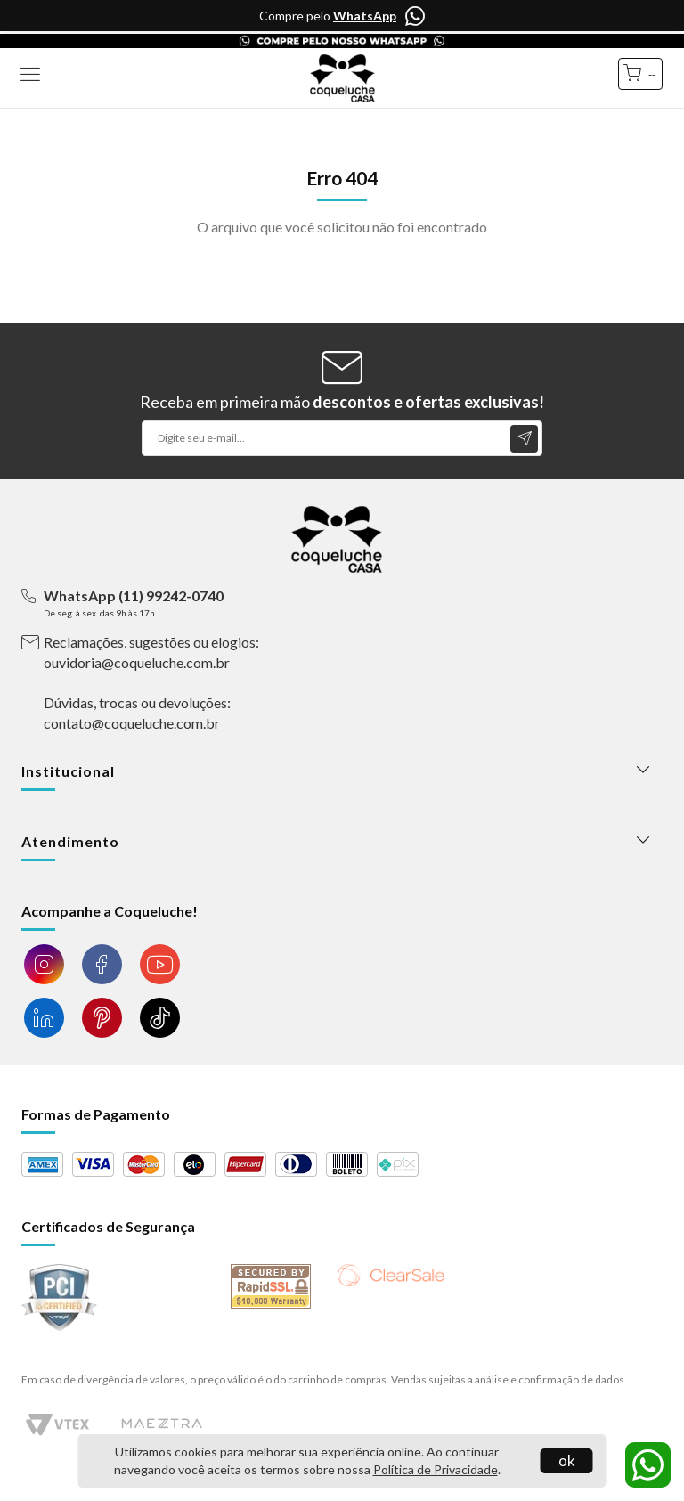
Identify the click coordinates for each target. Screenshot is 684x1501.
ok (566, 1460)
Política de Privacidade (435, 1469)
